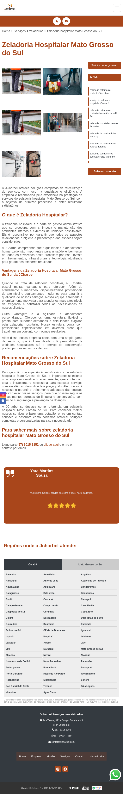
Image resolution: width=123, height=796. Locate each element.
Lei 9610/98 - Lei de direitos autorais (102, 702)
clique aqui (51, 445)
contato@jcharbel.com (61, 742)
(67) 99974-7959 (61, 736)
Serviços (65, 756)
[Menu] (117, 8)
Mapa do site (96, 756)
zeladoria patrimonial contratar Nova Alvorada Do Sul (104, 116)
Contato (79, 756)
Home (22, 756)
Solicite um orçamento (104, 65)
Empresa (36, 756)
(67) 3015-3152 (28, 445)
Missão (51, 756)
